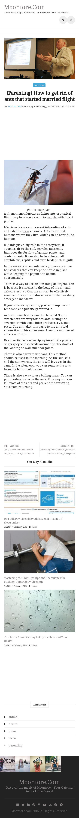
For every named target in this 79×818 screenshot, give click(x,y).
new (26, 231)
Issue (12, 738)
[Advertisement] (39, 134)
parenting (39, 85)
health (13, 724)
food (14, 309)
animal (13, 717)
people (52, 217)
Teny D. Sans (15, 106)
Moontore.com (24, 7)
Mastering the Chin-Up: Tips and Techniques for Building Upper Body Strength (34, 579)
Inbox (34, 527)
